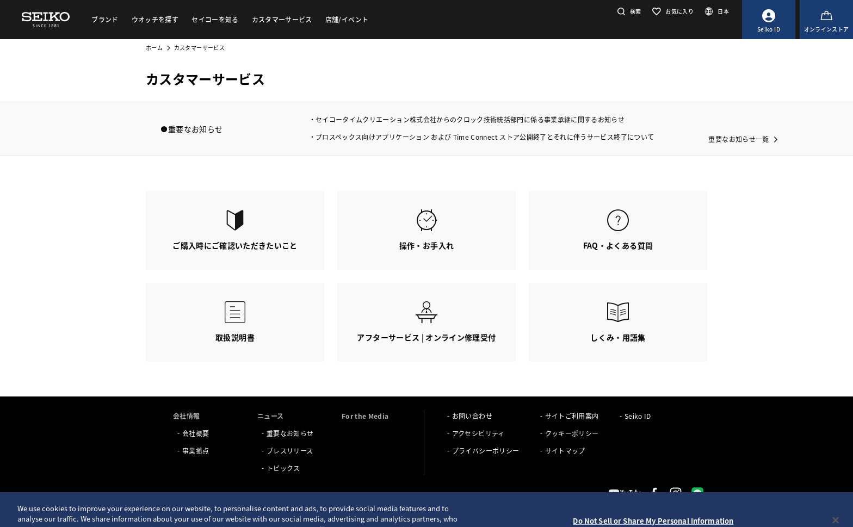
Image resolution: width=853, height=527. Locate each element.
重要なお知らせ (290, 433)
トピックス (283, 468)
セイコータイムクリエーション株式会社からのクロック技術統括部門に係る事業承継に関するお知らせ (470, 119)
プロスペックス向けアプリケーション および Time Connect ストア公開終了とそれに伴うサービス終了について (485, 136)
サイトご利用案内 (572, 415)
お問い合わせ (472, 415)
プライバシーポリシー (486, 450)
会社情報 (186, 415)
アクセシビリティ (478, 433)
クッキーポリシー (572, 433)
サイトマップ (565, 450)
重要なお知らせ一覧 (738, 139)
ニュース (270, 415)
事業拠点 (195, 450)
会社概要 (195, 433)
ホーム (154, 48)
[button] (628, 11)
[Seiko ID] (768, 19)
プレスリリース (290, 450)
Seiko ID (638, 415)
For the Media (365, 415)
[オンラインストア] (826, 19)
